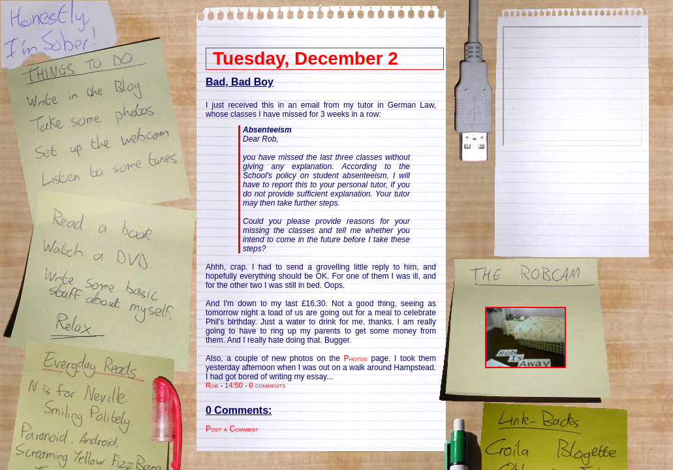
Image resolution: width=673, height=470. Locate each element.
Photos (356, 358)
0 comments (267, 385)
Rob (212, 385)
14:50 (234, 385)
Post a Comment (232, 428)
